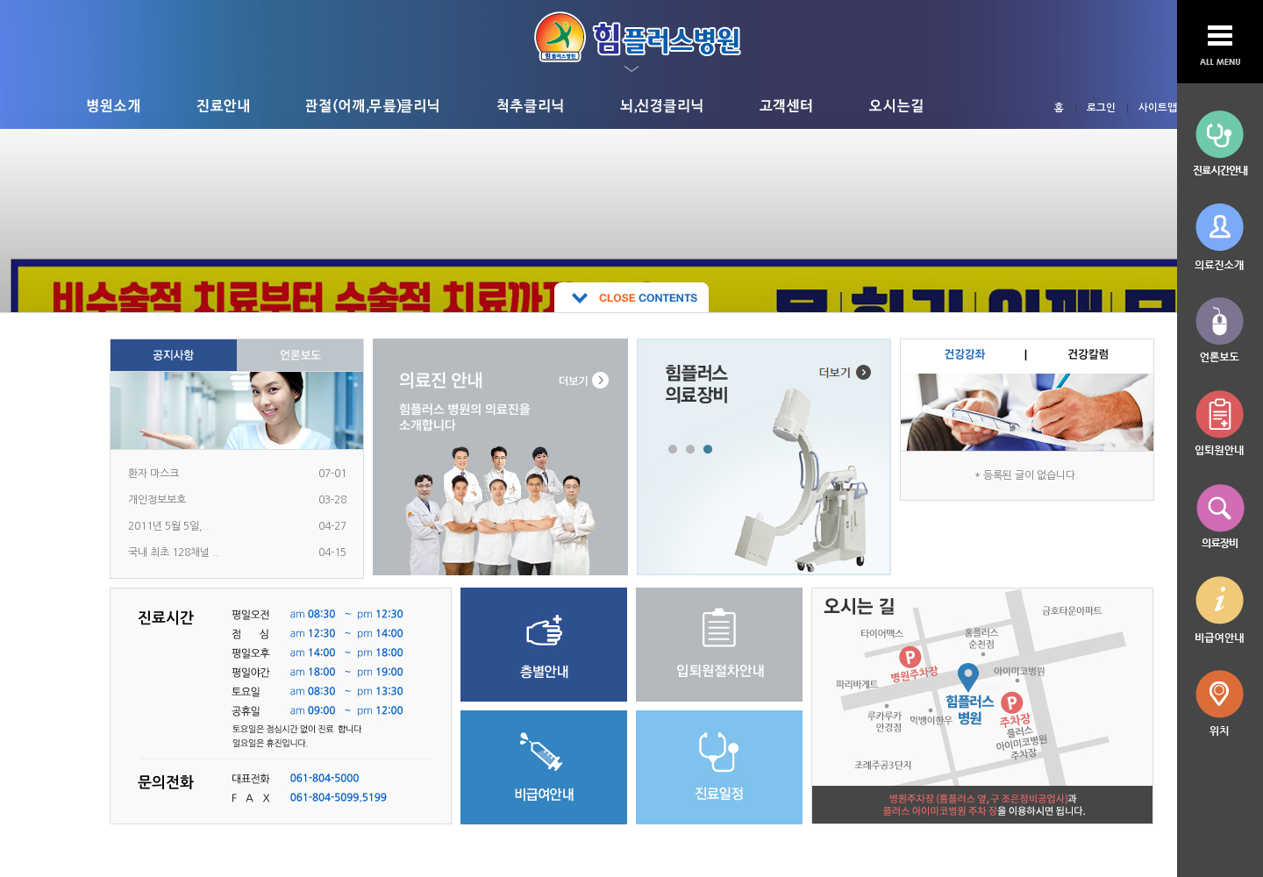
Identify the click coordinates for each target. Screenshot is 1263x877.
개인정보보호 (157, 500)
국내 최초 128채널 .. (173, 552)
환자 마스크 (153, 473)
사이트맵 (1157, 108)
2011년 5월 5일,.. (169, 526)
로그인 (1101, 108)
